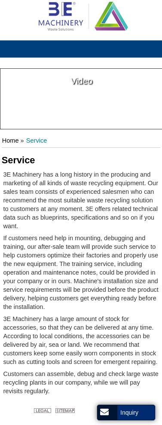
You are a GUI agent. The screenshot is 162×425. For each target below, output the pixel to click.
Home (10, 140)
